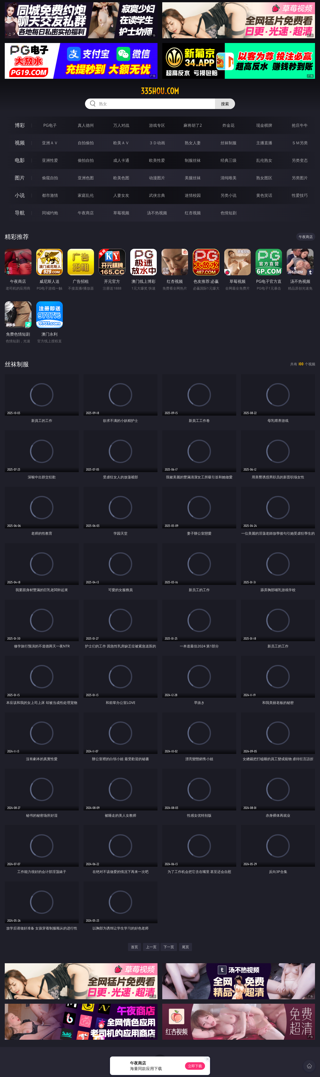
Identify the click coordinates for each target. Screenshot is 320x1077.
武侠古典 (157, 195)
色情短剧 (228, 213)
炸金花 (228, 125)
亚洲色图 (86, 178)
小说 (20, 195)
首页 (134, 946)
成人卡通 (121, 160)
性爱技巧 (300, 195)
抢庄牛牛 (300, 125)
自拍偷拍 (86, 143)
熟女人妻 (193, 143)
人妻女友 (121, 195)
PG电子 (49, 125)
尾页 (185, 946)
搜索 (225, 104)
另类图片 (300, 178)
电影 (20, 160)
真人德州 (86, 125)
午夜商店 (86, 213)
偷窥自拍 (50, 178)
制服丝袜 (193, 160)
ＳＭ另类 (300, 143)
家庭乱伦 (86, 195)
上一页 (151, 946)
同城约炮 (50, 213)
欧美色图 (121, 178)
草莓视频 (121, 213)
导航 (20, 212)
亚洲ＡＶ (50, 143)
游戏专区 (157, 125)
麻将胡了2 (193, 125)
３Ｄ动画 (157, 143)
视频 (20, 142)
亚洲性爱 (50, 160)
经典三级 (228, 160)
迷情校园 (193, 195)
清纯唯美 (228, 178)
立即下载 (195, 1065)
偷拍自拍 (86, 160)
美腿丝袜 (193, 178)
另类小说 (228, 195)
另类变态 (300, 160)
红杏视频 (193, 213)
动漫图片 (157, 178)
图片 (20, 177)
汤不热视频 (157, 213)
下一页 (169, 946)
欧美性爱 (157, 160)
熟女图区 (264, 178)
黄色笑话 (264, 195)
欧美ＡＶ (121, 143)
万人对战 (121, 125)
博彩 (20, 125)
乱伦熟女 (264, 160)
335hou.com (160, 91)
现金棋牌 (264, 125)
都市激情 (50, 195)
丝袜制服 (228, 143)
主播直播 (264, 143)
